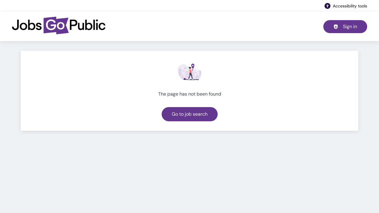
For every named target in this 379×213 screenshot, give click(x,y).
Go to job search (190, 114)
